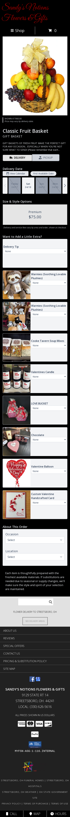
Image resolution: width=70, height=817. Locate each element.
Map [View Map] (34, 814)
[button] (35, 744)
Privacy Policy (11, 803)
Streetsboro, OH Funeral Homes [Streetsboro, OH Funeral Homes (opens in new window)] (22, 780)
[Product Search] (36, 602)
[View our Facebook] (32, 681)
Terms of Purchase (36, 803)
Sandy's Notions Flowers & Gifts (25, 12)
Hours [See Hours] (58, 814)
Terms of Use (59, 803)
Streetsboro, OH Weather (19, 791)
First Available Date (43, 173)
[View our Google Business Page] (38, 681)
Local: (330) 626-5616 (35, 706)
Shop (17, 30)
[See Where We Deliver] (35, 621)
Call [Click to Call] (11, 814)
